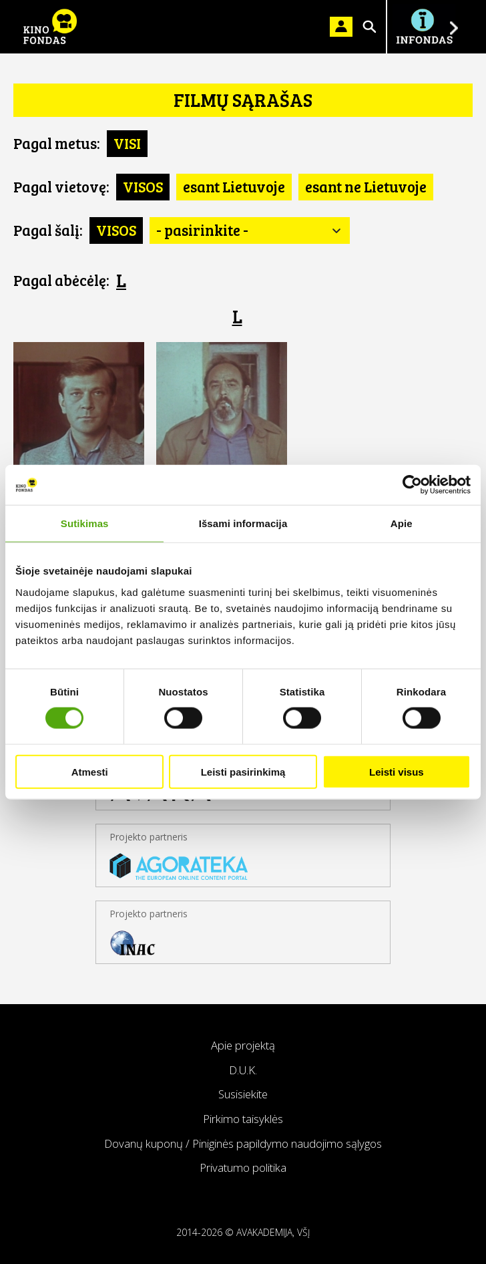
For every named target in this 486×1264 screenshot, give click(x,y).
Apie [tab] (402, 523)
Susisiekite (243, 1094)
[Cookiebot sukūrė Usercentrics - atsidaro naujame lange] (412, 485)
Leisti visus (396, 771)
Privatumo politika (243, 1167)
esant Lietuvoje (234, 186)
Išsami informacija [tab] (243, 523)
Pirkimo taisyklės (243, 1118)
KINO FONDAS (50, 26)
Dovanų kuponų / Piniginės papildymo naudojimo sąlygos (243, 1143)
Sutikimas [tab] (85, 523)
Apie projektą (243, 1045)
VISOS (143, 186)
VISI (127, 143)
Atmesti (89, 771)
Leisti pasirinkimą (243, 771)
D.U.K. (243, 1070)
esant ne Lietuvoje (366, 186)
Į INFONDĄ (424, 26)
